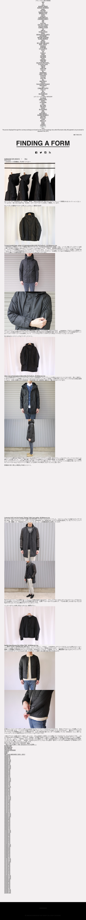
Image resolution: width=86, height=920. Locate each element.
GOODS (43, 112)
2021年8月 (7, 802)
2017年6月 (7, 867)
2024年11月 (7, 767)
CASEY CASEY (43, 74)
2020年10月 (7, 816)
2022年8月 (7, 788)
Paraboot (43, 53)
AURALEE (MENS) (43, 6)
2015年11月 (7, 891)
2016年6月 (7, 884)
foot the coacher (43, 26)
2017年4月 (7, 870)
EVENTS (6, 751)
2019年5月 (7, 839)
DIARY (6, 753)
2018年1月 (7, 857)
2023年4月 (7, 782)
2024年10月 (7, 768)
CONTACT (43, 125)
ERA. (43, 22)
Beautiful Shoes (43, 12)
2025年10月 (7, 761)
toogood (43, 77)
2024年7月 (7, 771)
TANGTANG (43, 60)
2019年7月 (7, 836)
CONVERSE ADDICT (43, 19)
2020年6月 (7, 822)
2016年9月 (7, 880)
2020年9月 (7, 818)
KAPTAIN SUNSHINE (43, 37)
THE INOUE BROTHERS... (43, 63)
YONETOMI (43, 68)
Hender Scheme (43, 32)
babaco (43, 82)
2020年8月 (7, 819)
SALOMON (43, 57)
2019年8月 (7, 835)
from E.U (43, 70)
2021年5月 (7, 806)
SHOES (43, 108)
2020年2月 (7, 828)
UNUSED (43, 65)
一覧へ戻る (20, 744)
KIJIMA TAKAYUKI (43, 39)
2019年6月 (7, 837)
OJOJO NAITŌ (43, 49)
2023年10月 (7, 781)
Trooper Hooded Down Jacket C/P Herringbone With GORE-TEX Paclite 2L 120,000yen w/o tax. (30, 245)
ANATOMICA (43, 81)
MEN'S (43, 113)
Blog (26, 159)
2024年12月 (7, 765)
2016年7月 (7, 883)
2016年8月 (7, 881)
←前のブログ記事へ (10, 744)
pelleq (43, 54)
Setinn (43, 58)
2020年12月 (7, 813)
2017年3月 (7, 871)
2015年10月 (7, 893)
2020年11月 (7, 815)
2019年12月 (7, 830)
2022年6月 (7, 791)
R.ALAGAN (43, 56)
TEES (43, 104)
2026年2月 (7, 757)
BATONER (43, 10)
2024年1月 (7, 777)
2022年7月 (7, 789)
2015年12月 (7, 890)
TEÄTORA (43, 61)
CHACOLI (43, 16)
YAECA (43, 67)
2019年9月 (7, 833)
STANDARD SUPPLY (43, 88)
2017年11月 (7, 860)
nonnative (43, 46)
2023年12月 (7, 778)
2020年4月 (7, 825)
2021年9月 (7, 801)
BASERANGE (43, 73)
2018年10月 (7, 846)
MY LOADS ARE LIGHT (43, 43)
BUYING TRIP (8, 746)
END (43, 20)
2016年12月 (7, 876)
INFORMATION (8, 747)
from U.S (43, 89)
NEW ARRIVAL (8, 749)
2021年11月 (7, 798)
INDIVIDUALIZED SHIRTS (43, 34)
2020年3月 (7, 826)
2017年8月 (7, 864)
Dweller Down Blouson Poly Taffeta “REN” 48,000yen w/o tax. (21, 645)
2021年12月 (7, 797)
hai (43, 29)
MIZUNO (43, 41)
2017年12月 (7, 859)
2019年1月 (7, 843)
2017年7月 (7, 866)
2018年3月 (7, 854)
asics (43, 5)
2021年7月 (7, 804)
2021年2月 (7, 811)
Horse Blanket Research (43, 84)
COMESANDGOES (43, 17)
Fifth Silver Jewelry (43, 25)
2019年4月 (7, 840)
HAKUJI (43, 30)
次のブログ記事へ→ (30, 744)
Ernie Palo (43, 23)
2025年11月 (7, 760)
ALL (43, 71)
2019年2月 (7, 842)
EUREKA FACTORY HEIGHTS (12, 159)
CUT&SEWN (43, 102)
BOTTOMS (43, 105)
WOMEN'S (43, 115)
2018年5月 (7, 852)
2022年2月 (7, 794)
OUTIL (43, 50)
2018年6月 (7, 850)
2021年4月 (7, 808)
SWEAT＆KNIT (43, 99)
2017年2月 (7, 873)
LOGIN (43, 119)
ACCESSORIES (43, 109)
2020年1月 (7, 829)
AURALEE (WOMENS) (43, 8)
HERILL (43, 33)
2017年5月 (7, 869)
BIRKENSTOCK (43, 13)
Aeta (43, 2)
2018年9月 (7, 847)
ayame (43, 9)
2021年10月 (7, 799)
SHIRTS (43, 101)
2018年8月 (7, 849)
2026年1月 (7, 758)
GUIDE (43, 123)
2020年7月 (7, 821)
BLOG (43, 122)
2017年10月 (7, 861)
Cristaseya (43, 75)
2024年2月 (7, 775)
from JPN (43, 78)
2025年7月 (7, 763)
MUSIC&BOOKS (43, 94)
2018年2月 (7, 856)
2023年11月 (7, 780)
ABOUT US (43, 120)
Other (43, 95)
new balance (43, 85)
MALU (43, 40)
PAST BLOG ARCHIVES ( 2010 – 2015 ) (14, 754)
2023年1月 (7, 785)
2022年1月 (7, 795)
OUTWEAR (43, 98)
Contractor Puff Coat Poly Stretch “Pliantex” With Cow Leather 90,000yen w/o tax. (27, 517)
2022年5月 (7, 792)
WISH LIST (43, 118)
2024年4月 (7, 774)
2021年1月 (7, 812)
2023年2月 (7, 784)
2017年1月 (7, 874)
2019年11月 (7, 832)
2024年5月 (7, 773)
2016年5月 (7, 885)
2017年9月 (7, 863)
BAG (43, 111)
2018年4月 (7, 853)
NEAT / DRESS (43, 44)
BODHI (43, 15)
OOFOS (43, 92)
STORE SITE (78, 135)
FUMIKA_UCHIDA (43, 27)
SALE (43, 116)
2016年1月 (7, 888)
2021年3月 (7, 809)
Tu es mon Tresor (43, 64)
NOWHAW (43, 47)
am (43, 3)
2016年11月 (7, 877)
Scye (43, 87)
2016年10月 (7, 878)
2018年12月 (7, 845)
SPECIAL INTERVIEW (10, 750)
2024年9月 (7, 770)
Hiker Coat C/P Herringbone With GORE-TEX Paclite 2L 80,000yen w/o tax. (24, 376)
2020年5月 (7, 823)
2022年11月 (7, 787)
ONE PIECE (43, 106)
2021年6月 (7, 805)
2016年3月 (7, 887)
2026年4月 (7, 756)
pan (43, 51)
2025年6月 (7, 764)
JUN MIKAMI (43, 36)
